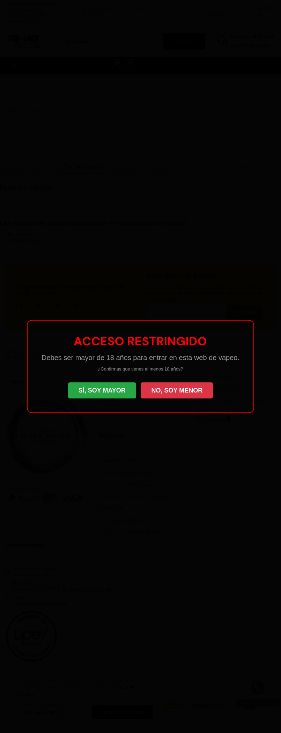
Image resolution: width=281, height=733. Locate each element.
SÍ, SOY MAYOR (102, 390)
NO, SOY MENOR (176, 390)
